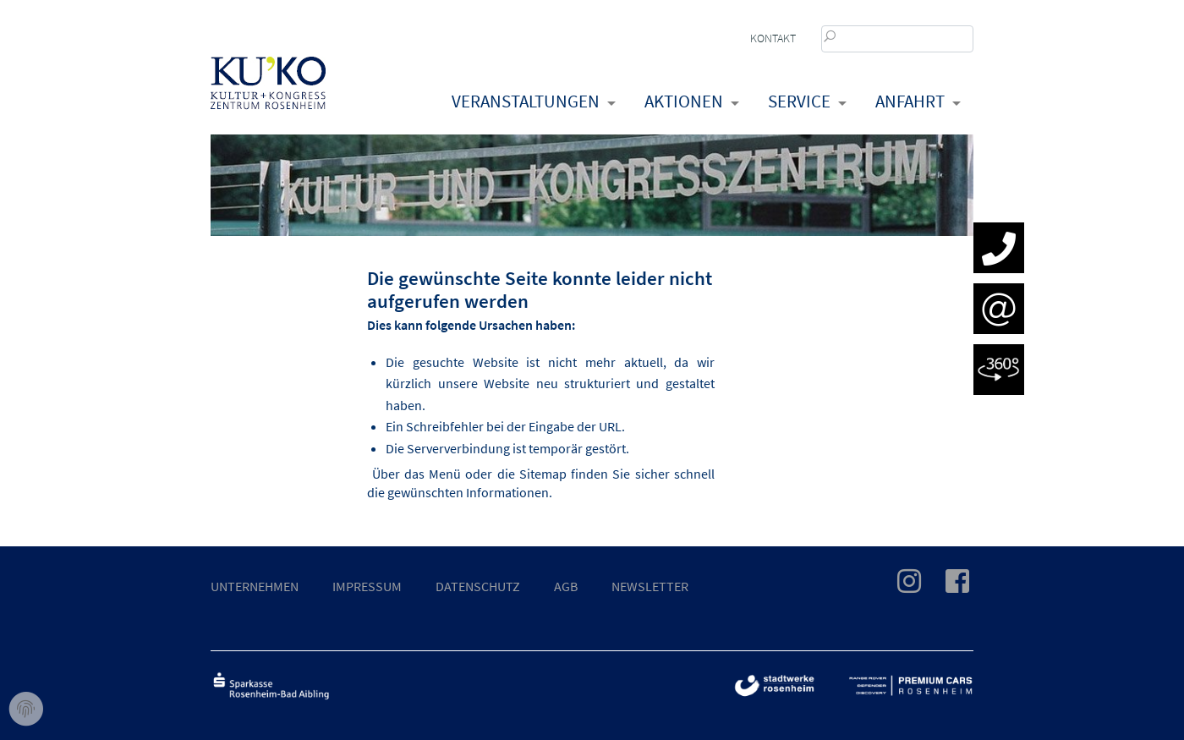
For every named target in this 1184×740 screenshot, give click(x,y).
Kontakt (773, 38)
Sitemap (543, 473)
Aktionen (683, 101)
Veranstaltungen (526, 101)
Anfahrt (910, 101)
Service (799, 101)
